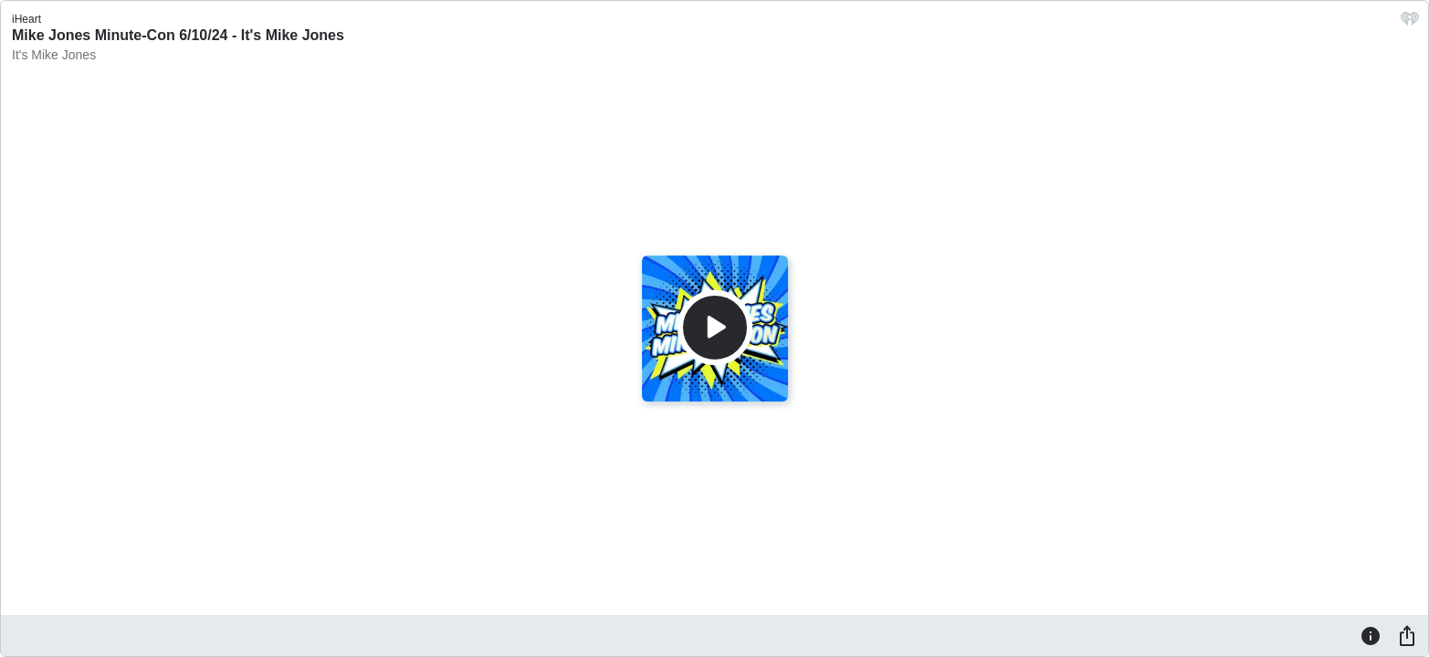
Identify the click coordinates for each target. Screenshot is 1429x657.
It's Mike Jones (54, 54)
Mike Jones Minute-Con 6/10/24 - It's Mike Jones (178, 35)
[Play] (715, 327)
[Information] (1370, 635)
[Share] (1407, 635)
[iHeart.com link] (1410, 23)
